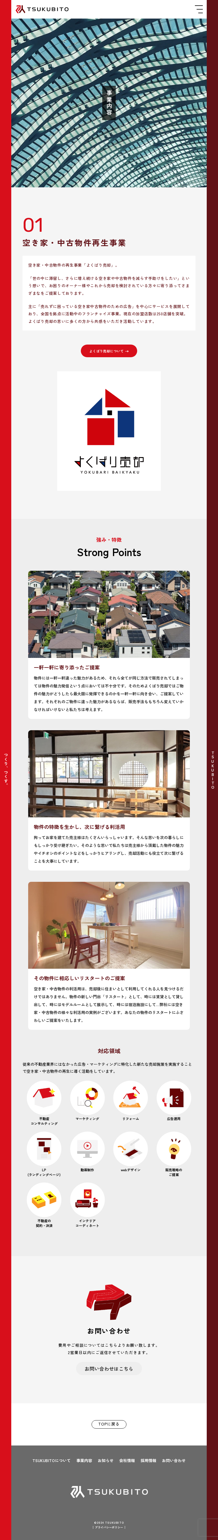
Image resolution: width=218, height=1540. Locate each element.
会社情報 (127, 1460)
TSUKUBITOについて (51, 1460)
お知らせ (106, 1460)
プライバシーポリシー (109, 1527)
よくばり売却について (109, 351)
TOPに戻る (108, 1424)
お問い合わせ (174, 1460)
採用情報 (148, 1460)
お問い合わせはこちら (108, 1368)
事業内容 (84, 1460)
